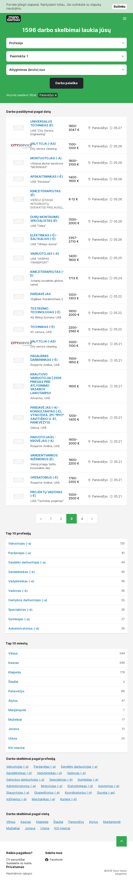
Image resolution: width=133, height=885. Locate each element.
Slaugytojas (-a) (17, 792)
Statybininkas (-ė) (80, 786)
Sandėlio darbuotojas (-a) (27, 562)
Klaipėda (14, 672)
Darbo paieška (66, 83)
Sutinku (119, 6)
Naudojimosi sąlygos (19, 873)
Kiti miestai (16, 748)
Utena (12, 738)
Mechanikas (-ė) (43, 799)
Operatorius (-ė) (44, 477)
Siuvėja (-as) (106, 792)
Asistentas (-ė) (108, 786)
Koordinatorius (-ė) (78, 792)
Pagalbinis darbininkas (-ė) (44, 358)
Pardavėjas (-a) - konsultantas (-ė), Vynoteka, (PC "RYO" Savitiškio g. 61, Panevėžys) (47, 415)
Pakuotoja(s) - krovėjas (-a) (43, 439)
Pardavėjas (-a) (19, 553)
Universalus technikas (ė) (41, 123)
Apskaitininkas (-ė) (46, 176)
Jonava (13, 729)
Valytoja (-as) (43, 143)
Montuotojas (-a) (46, 158)
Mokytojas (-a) (51, 786)
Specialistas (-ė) (20, 609)
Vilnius (13, 653)
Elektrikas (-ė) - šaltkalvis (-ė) (44, 237)
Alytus (13, 700)
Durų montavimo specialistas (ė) (44, 219)
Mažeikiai (15, 719)
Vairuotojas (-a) (44, 253)
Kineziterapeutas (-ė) (47, 273)
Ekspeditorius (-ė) (47, 792)
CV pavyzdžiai (15, 859)
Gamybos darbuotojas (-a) (27, 600)
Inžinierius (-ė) (16, 799)
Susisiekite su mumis (19, 863)
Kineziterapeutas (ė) (45, 193)
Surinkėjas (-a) (19, 619)
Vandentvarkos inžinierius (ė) (44, 457)
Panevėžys (16, 691)
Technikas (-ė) (42, 327)
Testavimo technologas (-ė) (45, 310)
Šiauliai (13, 681)
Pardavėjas (40, 294)
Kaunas (13, 663)
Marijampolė (17, 710)
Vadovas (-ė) (18, 591)
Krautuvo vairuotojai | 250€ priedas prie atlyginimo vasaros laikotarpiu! (45, 383)
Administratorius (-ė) (23, 628)
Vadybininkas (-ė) (21, 581)
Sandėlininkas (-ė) (21, 572)
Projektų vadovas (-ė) (46, 494)
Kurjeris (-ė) (68, 799)
